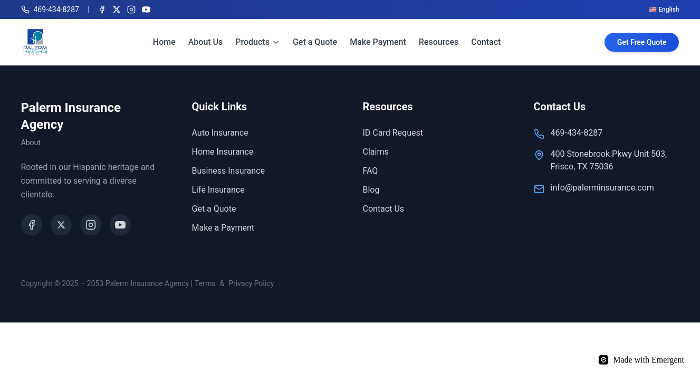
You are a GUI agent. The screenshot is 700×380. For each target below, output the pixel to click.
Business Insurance (228, 171)
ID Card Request (393, 133)
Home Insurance (223, 152)
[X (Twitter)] (116, 9)
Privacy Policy (251, 283)
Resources (439, 42)
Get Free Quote (642, 42)
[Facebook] (102, 9)
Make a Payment (223, 228)
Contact (486, 42)
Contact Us (384, 209)
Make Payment (378, 42)
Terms (205, 283)
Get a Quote (315, 42)
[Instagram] (131, 9)
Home (164, 42)
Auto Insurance (220, 133)
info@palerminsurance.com (602, 188)
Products (257, 42)
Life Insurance (218, 190)
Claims (376, 152)
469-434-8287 (577, 133)
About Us (205, 42)
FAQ (370, 171)
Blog (371, 190)
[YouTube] (146, 9)
